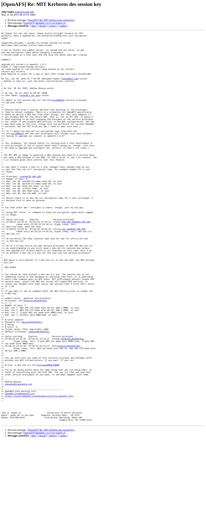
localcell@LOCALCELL (35, 354)
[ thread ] (42, 25)
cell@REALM (58, 113)
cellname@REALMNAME (48, 431)
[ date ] (33, 25)
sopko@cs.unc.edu (24, 11)
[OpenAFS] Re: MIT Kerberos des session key (51, 20)
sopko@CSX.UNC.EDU (30, 205)
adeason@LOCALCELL (31, 380)
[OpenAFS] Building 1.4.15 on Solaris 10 (44, 23)
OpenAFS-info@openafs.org (20, 466)
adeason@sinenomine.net (18, 454)
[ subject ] (53, 25)
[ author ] (63, 25)
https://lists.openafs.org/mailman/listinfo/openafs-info (39, 469)
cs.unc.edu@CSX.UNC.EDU (72, 268)
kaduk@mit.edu (70, 88)
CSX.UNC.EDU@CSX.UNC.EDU (76, 260)
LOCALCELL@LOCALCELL (72, 400)
